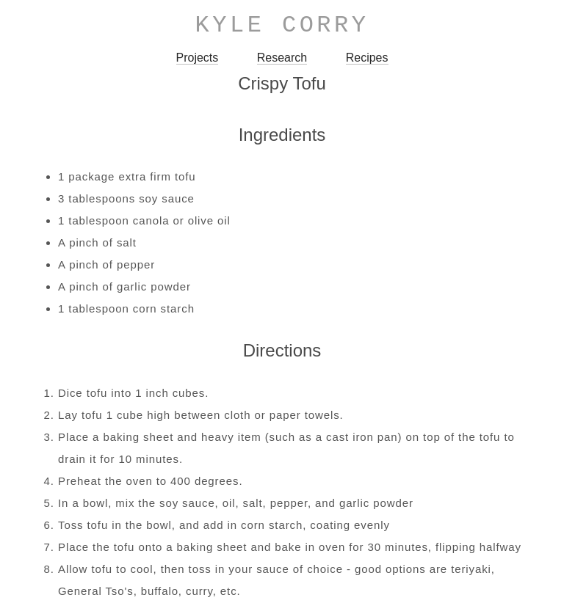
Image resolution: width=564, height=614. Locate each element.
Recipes (367, 57)
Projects (197, 57)
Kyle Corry (282, 25)
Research (282, 57)
